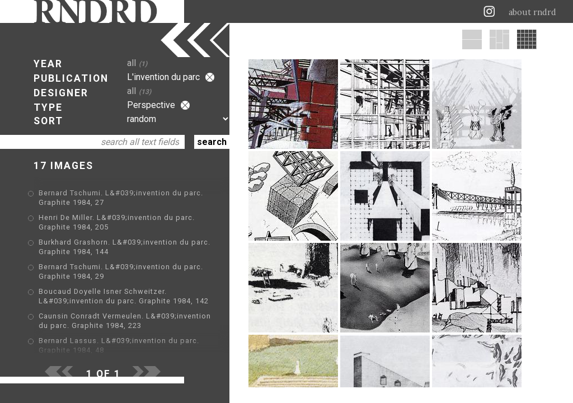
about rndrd (532, 12)
